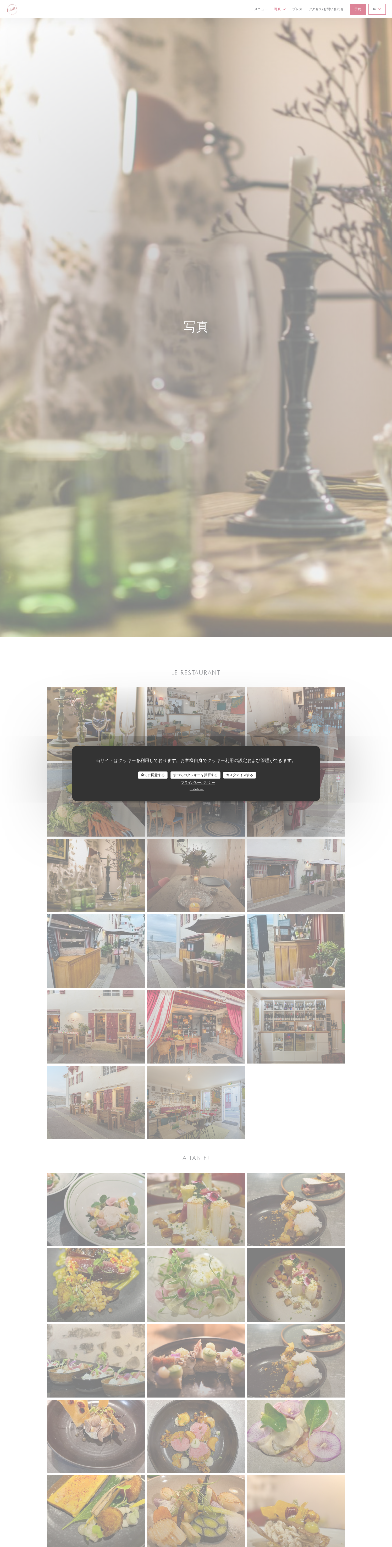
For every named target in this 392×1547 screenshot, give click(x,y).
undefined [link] (197, 789)
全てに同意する (153, 775)
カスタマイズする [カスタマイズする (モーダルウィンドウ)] (239, 775)
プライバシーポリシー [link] (198, 782)
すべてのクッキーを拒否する (195, 775)
